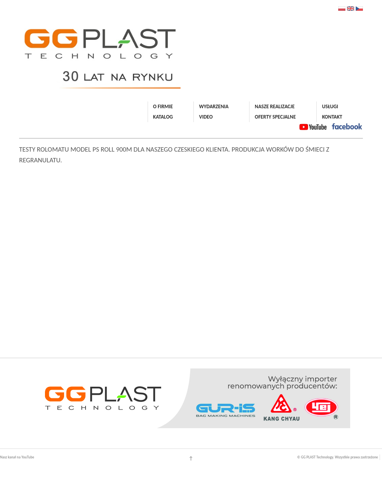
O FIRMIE (163, 106)
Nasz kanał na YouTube (17, 457)
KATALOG (163, 117)
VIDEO (205, 117)
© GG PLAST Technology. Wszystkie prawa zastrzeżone (337, 457)
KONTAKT (332, 117)
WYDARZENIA (213, 106)
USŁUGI (330, 106)
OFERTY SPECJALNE (275, 117)
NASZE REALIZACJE (274, 106)
